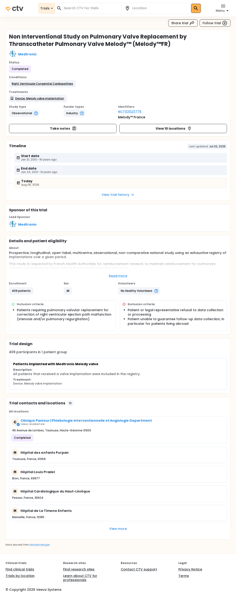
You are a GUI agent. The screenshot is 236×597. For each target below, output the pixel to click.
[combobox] (91, 8)
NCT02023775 (130, 112)
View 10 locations (174, 128)
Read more (118, 276)
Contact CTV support (139, 569)
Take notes (63, 128)
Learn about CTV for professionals (80, 578)
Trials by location (20, 576)
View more (118, 528)
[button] (42, 83)
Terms (183, 576)
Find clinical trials (20, 569)
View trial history (118, 194)
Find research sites (78, 569)
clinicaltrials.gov (39, 544)
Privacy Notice (190, 569)
